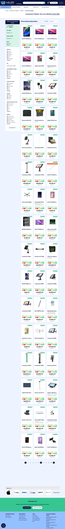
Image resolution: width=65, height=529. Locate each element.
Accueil (6, 10)
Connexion (61, 2)
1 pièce (9, 98)
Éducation (26, 7)
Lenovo (9, 51)
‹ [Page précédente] (25, 462)
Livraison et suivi (22, 515)
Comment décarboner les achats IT (52, 520)
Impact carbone (10, 36)
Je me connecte (27, 507)
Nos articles (61, 7)
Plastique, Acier (10, 117)
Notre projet (7, 515)
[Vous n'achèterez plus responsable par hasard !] (35, 3)
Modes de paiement (22, 518)
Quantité (8, 94)
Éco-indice (9, 30)
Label (8, 41)
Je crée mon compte (37, 507)
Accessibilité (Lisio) (35, 520)
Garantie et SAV (22, 517)
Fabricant (9, 49)
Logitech (9, 52)
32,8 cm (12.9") (10, 103)
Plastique (9, 119)
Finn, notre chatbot (35, 518)
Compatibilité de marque (12, 69)
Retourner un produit (22, 520)
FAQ (33, 521)
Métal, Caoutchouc (11, 122)
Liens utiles (34, 515)
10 (51, 462)
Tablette (22, 10)
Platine (9, 84)
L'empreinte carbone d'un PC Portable (51, 526)
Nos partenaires (45, 7)
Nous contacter (35, 517)
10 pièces (9, 95)
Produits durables (16, 7)
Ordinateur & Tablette (14, 10)
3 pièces (9, 97)
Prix (7, 63)
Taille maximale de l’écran (12, 102)
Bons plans (35, 7)
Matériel (8, 114)
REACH (9, 43)
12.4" (8, 108)
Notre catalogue (8, 517)
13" (8, 106)
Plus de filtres (12, 127)
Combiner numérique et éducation (50, 523)
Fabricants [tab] (9, 488)
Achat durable (12, 26)
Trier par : (46, 21)
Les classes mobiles (49, 527)
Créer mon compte (54, 2)
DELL (8, 75)
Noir (8, 87)
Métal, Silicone (10, 120)
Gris (8, 89)
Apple (9, 72)
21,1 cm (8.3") (10, 105)
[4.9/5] (20, 3)
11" (8, 109)
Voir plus (8, 60)
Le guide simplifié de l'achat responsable (51, 518)
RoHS (8, 45)
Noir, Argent (10, 86)
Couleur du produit (11, 81)
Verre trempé (10, 116)
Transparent (10, 83)
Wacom (9, 76)
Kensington (10, 58)
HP (8, 57)
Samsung (9, 54)
